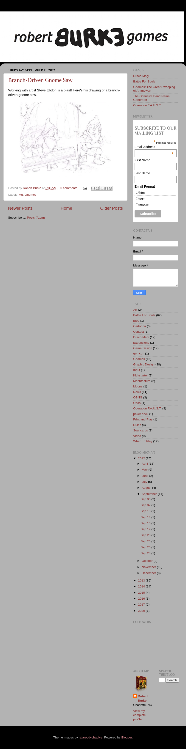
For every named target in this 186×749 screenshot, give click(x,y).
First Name (142, 160)
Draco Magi (141, 76)
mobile (144, 205)
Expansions (141, 342)
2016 (142, 598)
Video (137, 436)
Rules (137, 425)
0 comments (68, 188)
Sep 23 (146, 535)
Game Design (142, 348)
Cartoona (139, 326)
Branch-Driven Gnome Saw (40, 80)
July (145, 481)
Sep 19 (146, 529)
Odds (137, 403)
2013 (142, 580)
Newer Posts (20, 208)
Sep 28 (146, 553)
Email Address (154, 147)
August (147, 487)
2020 (142, 610)
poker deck (140, 414)
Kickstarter (140, 375)
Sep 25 (146, 541)
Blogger (126, 737)
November (149, 567)
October (148, 560)
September (150, 494)
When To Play (142, 441)
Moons (138, 386)
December (149, 573)
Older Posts (111, 208)
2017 (142, 604)
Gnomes (30, 194)
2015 (142, 592)
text (142, 199)
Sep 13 (146, 511)
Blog (136, 320)
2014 (142, 586)
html (142, 193)
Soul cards (140, 430)
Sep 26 (146, 547)
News (137, 392)
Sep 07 (146, 505)
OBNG (137, 397)
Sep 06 (146, 499)
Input (136, 370)
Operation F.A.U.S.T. (147, 105)
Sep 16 (146, 523)
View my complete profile (139, 715)
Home (66, 208)
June (145, 475)
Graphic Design (144, 364)
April (145, 463)
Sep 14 (146, 517)
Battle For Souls (144, 81)
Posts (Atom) (36, 217)
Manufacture (141, 381)
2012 (142, 458)
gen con (138, 353)
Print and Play (142, 419)
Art (21, 194)
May (145, 469)
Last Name (142, 173)
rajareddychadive (90, 737)
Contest (138, 331)
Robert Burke (32, 188)
